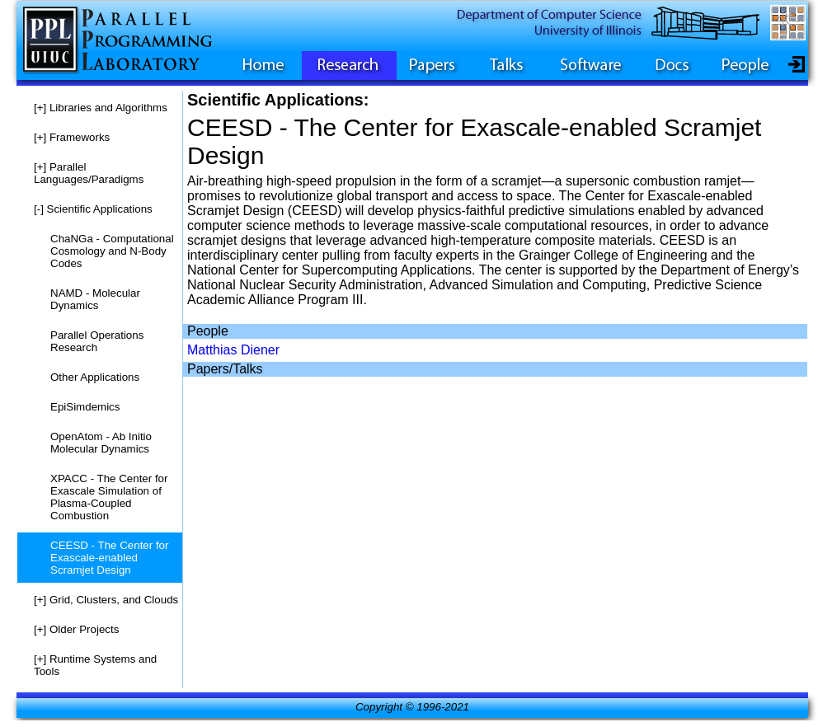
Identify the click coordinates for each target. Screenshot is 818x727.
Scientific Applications (93, 209)
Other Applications (94, 377)
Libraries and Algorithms (100, 107)
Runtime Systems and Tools (95, 665)
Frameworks (72, 137)
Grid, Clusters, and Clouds (106, 599)
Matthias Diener (233, 350)
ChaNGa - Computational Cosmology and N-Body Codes (112, 251)
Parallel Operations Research (96, 341)
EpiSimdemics (85, 407)
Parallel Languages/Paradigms (88, 173)
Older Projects (76, 629)
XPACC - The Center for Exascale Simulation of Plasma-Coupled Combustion (108, 497)
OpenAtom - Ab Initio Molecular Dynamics (101, 442)
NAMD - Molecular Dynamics (95, 299)
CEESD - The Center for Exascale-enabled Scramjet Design (109, 557)
